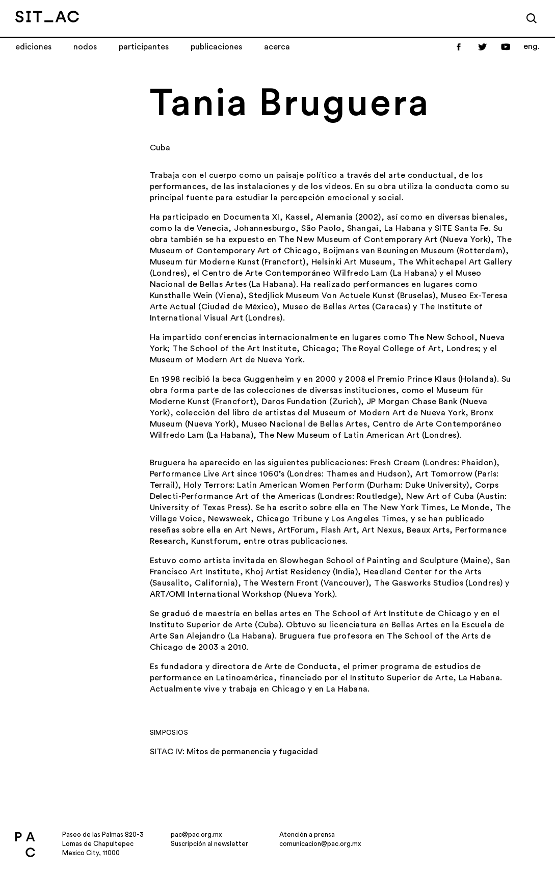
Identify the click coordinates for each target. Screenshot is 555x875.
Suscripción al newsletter (209, 843)
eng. (531, 46)
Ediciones (33, 47)
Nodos (85, 47)
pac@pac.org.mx (196, 834)
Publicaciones (216, 47)
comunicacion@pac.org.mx (320, 843)
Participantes (144, 47)
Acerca (277, 47)
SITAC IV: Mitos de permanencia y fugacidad (234, 752)
